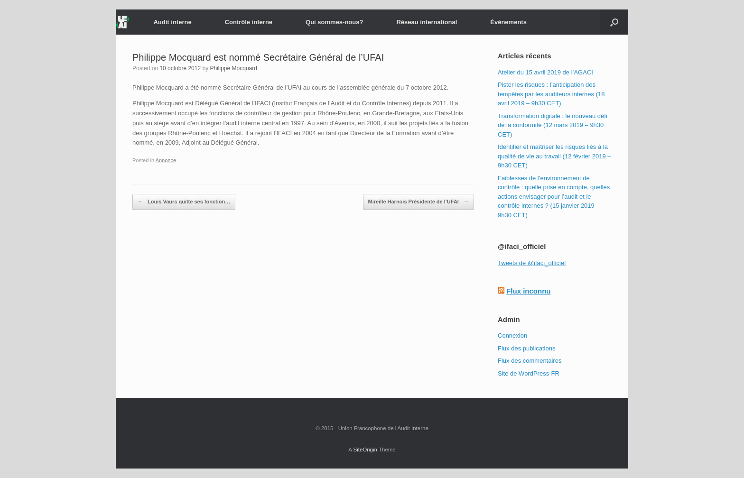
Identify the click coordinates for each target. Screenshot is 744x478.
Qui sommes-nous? (334, 22)
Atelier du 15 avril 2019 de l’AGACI (545, 72)
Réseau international (426, 22)
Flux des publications (526, 348)
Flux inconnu (528, 291)
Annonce (166, 160)
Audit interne (172, 22)
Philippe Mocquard (233, 68)
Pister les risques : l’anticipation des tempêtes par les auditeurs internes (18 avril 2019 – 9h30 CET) (551, 94)
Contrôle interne (248, 22)
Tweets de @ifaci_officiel (532, 263)
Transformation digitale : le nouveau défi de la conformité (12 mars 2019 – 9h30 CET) (552, 125)
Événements (508, 22)
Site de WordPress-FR (528, 373)
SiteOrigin (365, 449)
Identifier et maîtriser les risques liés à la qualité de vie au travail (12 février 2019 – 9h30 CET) (554, 156)
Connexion (512, 335)
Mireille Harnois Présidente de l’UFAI (418, 202)
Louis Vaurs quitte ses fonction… (184, 202)
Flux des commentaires (529, 360)
